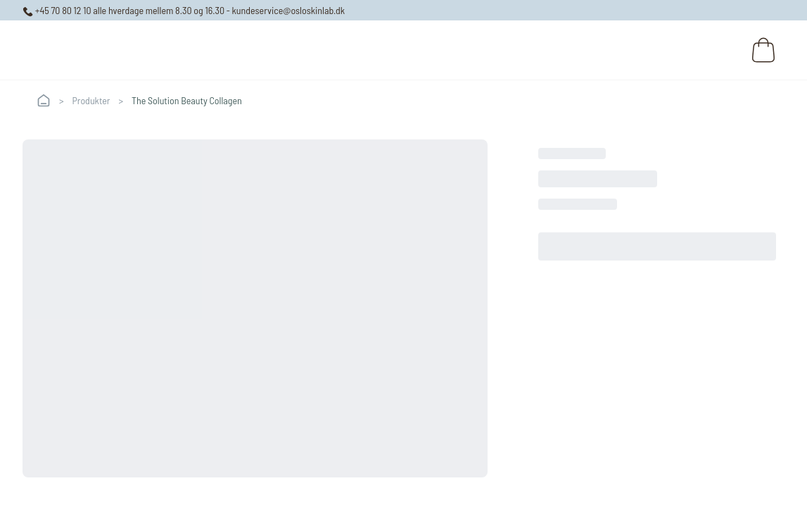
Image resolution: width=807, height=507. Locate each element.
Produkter (91, 100)
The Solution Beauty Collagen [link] (187, 100)
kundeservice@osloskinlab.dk (288, 10)
